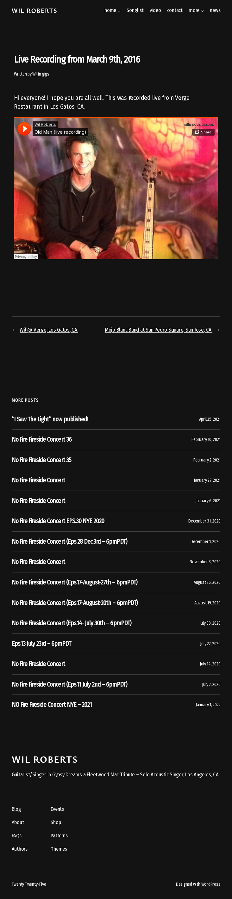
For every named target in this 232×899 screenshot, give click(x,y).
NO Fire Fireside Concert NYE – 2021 (52, 704)
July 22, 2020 (210, 643)
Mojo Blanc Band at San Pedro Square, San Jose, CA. (158, 330)
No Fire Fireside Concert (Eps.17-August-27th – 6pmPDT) (74, 582)
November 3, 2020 (205, 562)
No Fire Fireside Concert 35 (41, 460)
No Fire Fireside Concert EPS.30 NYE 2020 (58, 521)
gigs (45, 74)
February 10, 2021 (205, 439)
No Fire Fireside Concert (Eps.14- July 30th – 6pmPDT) (71, 623)
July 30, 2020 (209, 623)
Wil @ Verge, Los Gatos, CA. (49, 330)
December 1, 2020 (205, 541)
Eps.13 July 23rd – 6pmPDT (41, 643)
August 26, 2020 (207, 582)
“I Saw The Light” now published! (50, 419)
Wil (34, 74)
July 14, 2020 (210, 664)
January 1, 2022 (208, 704)
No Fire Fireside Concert (38, 480)
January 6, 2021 (207, 501)
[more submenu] (202, 10)
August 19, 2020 (207, 603)
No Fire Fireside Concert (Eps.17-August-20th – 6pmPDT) (75, 603)
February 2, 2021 (206, 460)
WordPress (211, 884)
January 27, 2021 (207, 480)
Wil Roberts (35, 10)
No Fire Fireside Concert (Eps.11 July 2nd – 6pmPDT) (69, 684)
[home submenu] (119, 10)
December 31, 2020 (204, 521)
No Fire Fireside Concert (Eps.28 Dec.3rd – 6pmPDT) (69, 541)
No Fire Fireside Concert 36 (42, 439)
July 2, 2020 (211, 684)
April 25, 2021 (210, 419)
